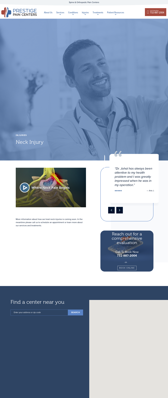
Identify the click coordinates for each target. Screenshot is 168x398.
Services (60, 13)
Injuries (85, 13)
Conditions (73, 13)
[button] (111, 210)
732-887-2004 (127, 255)
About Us (48, 12)
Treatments (98, 13)
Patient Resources (115, 13)
